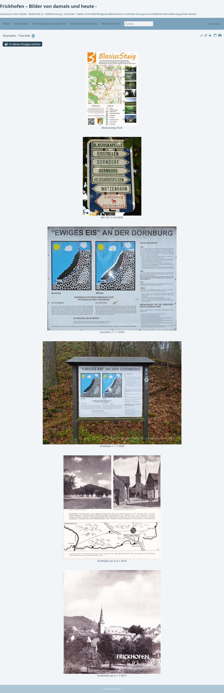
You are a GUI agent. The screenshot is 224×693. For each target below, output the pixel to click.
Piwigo (118, 688)
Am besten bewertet (83, 24)
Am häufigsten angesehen (49, 24)
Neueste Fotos (110, 24)
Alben (6, 24)
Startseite (9, 36)
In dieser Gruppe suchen (24, 44)
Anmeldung (215, 23)
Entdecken (21, 24)
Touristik (24, 36)
